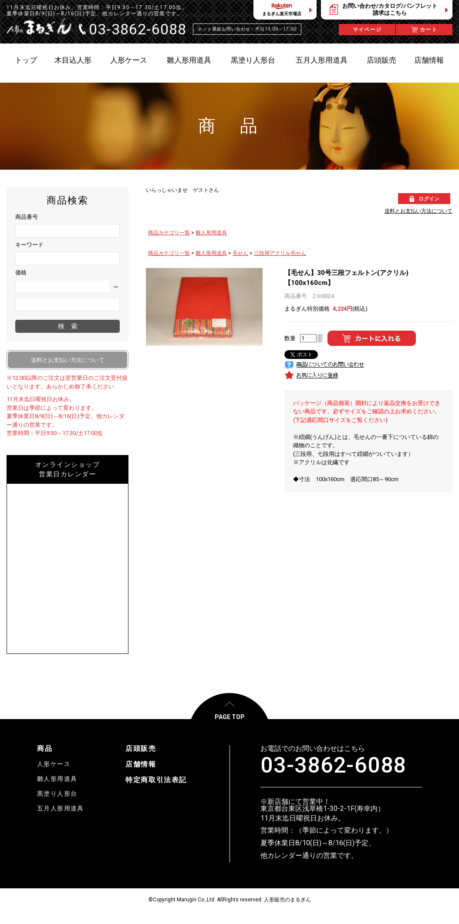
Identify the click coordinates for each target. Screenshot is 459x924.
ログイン (428, 199)
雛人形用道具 (211, 233)
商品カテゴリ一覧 (169, 233)
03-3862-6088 (333, 765)
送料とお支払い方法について (418, 211)
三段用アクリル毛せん (280, 253)
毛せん (240, 253)
